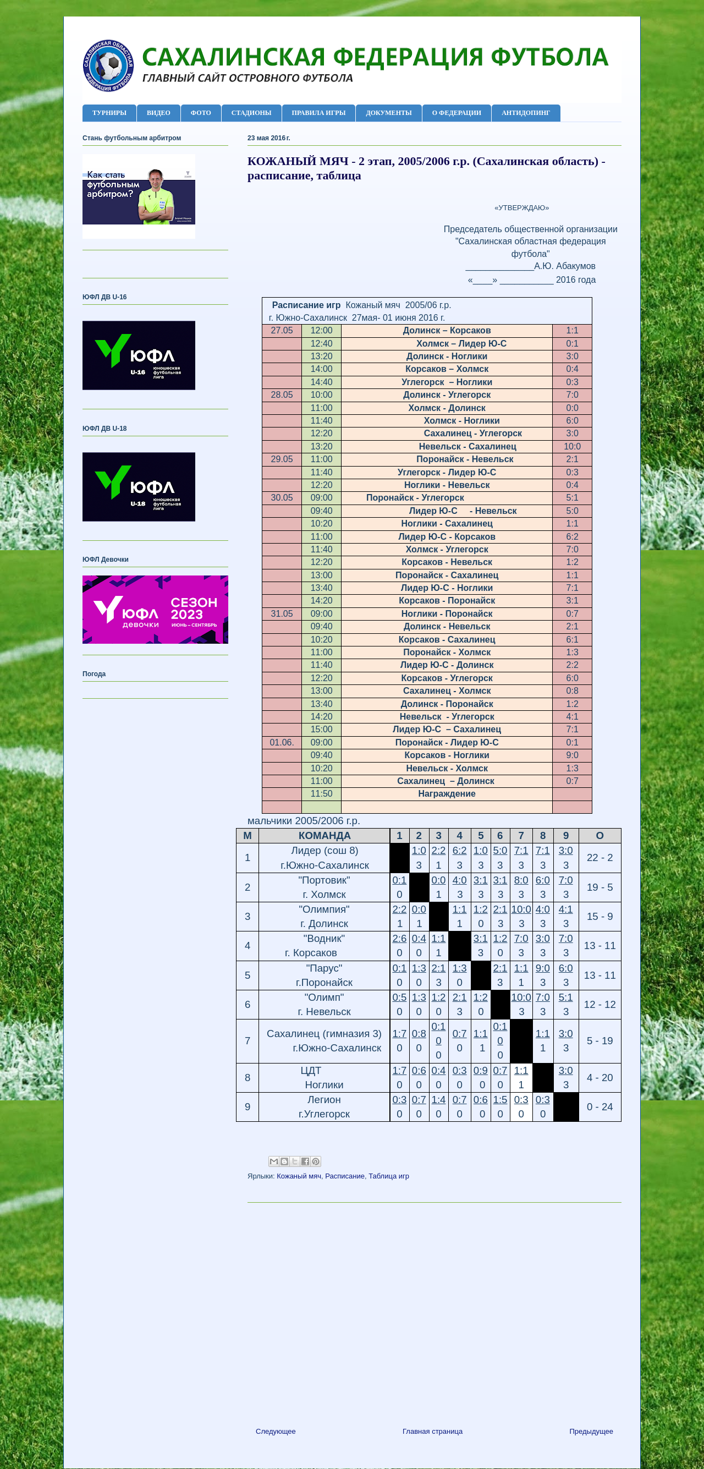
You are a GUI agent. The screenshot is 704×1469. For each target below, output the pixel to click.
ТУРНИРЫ (109, 113)
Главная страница (433, 1431)
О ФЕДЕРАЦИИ (456, 113)
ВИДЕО (158, 113)
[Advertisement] (435, 1311)
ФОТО (201, 113)
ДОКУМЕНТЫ (388, 113)
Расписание (345, 1176)
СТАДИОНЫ (252, 113)
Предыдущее (591, 1431)
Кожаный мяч (299, 1176)
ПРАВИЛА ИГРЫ (319, 113)
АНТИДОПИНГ (526, 113)
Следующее (276, 1431)
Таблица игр (389, 1176)
